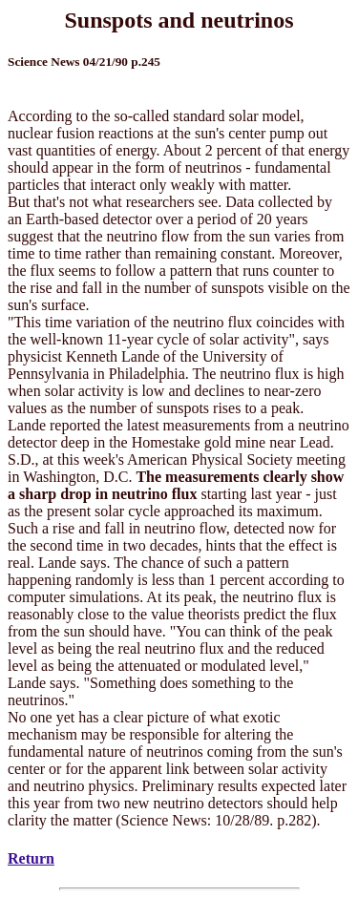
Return (31, 858)
